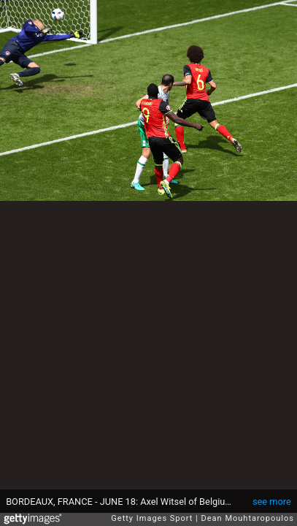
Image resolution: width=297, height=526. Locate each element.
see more (271, 501)
